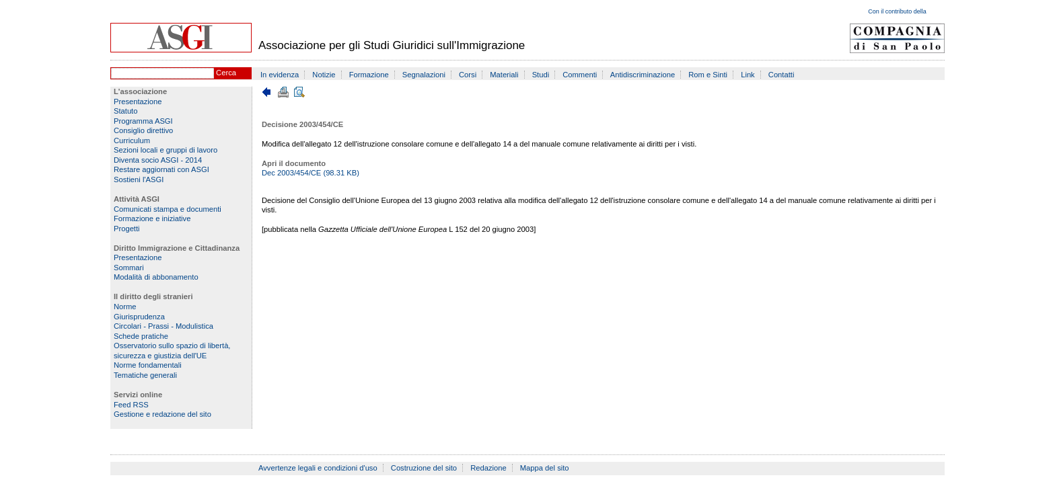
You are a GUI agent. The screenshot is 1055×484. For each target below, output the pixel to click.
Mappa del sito (544, 468)
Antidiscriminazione (642, 75)
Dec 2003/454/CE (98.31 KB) (310, 173)
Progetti (127, 229)
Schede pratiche (141, 336)
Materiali (504, 75)
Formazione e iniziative (152, 218)
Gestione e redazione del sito (162, 414)
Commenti (579, 75)
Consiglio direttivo (143, 130)
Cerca (226, 73)
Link (748, 75)
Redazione (488, 468)
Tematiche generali (145, 375)
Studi (541, 75)
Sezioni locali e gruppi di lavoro (165, 150)
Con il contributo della (897, 11)
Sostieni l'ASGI (138, 179)
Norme (125, 306)
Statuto (125, 111)
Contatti (781, 75)
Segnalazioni (423, 75)
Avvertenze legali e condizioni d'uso (317, 468)
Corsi (467, 75)
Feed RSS (131, 405)
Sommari (129, 268)
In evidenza (279, 75)
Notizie (323, 75)
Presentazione (138, 101)
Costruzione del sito (424, 468)
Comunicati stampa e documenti (167, 209)
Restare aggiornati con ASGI (161, 169)
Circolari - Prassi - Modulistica (163, 326)
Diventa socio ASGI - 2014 (158, 160)
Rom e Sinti (707, 75)
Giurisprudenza (139, 317)
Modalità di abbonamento (156, 277)
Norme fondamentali (148, 365)
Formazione (369, 75)
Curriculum (132, 140)
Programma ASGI (143, 121)
